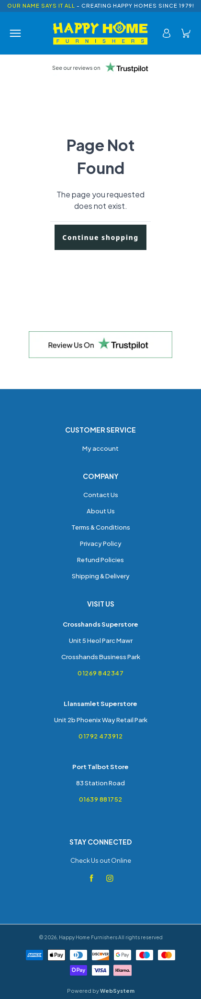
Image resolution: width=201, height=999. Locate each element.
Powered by (100, 991)
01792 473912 (100, 736)
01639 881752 (101, 799)
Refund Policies (100, 560)
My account (100, 448)
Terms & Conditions (100, 527)
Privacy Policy (101, 543)
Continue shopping (100, 237)
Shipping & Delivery (101, 576)
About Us (101, 511)
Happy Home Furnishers (88, 937)
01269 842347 (100, 673)
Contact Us (100, 495)
